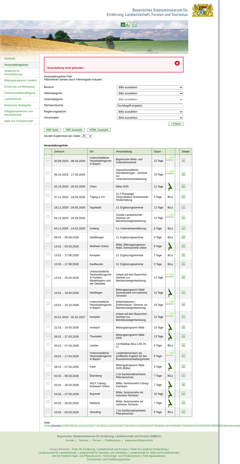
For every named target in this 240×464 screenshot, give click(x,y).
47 (181, 425)
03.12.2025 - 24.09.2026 (69, 218)
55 (204, 425)
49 (187, 425)
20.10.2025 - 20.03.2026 (69, 186)
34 (144, 425)
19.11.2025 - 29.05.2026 (69, 207)
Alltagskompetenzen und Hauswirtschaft (18, 113)
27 (123, 425)
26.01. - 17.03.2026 (66, 356)
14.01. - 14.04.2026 (66, 292)
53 (198, 425)
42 (167, 425)
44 (172, 425)
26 (120, 425)
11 (77, 425)
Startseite (9, 58)
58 (213, 425)
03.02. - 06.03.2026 (66, 376)
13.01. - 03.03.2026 (66, 246)
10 (74, 425)
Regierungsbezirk (55, 111)
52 (196, 425)
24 (115, 425)
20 (103, 425)
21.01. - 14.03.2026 (66, 327)
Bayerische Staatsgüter (17, 105)
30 (132, 425)
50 (190, 425)
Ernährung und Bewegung (19, 86)
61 (222, 425)
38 (155, 425)
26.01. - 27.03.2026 (66, 336)
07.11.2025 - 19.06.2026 (69, 197)
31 (135, 425)
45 (175, 425)
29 (129, 425)
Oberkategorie (53, 93)
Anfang (48, 425)
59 (216, 425)
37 (152, 425)
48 (184, 425)
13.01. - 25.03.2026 (66, 277)
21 (106, 425)
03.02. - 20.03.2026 (66, 385)
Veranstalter (51, 117)
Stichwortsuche (53, 105)
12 (80, 425)
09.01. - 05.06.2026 (66, 237)
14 (86, 425)
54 (201, 425)
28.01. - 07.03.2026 (66, 366)
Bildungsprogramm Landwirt (20, 80)
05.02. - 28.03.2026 (66, 403)
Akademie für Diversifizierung (13, 72)
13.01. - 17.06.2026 (66, 255)
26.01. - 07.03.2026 (66, 345)
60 (219, 425)
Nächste (228, 425)
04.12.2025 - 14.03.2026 (69, 228)
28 (126, 425)
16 (91, 425)
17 (94, 425)
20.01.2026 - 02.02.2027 (69, 317)
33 (141, 425)
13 (83, 425)
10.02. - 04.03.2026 (66, 412)
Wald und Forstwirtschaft (18, 121)
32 (138, 425)
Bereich (49, 87)
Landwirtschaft (12, 99)
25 (117, 425)
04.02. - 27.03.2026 (66, 394)
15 (89, 425)
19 (100, 425)
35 (146, 425)
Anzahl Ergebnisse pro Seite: (62, 136)
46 (178, 425)
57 (210, 425)
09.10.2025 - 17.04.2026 (69, 174)
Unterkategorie (53, 99)
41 (164, 425)
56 (207, 425)
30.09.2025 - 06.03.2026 (69, 161)
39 (158, 425)
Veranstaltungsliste (16, 64)
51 (193, 425)
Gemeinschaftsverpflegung (19, 92)
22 (109, 425)
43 (170, 425)
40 (161, 425)
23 (112, 425)
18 (97, 425)
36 (149, 425)
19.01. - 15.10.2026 (66, 305)
